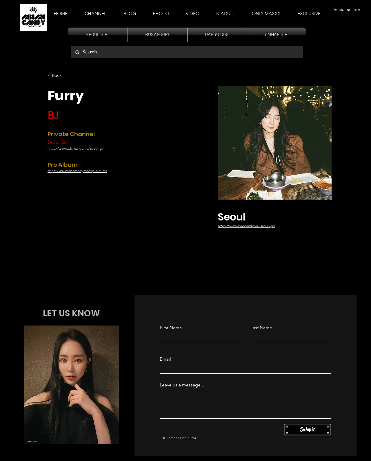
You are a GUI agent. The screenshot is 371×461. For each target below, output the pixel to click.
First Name (171, 328)
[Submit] (307, 429)
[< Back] (59, 75)
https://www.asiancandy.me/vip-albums (77, 171)
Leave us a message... (182, 385)
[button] (225, 11)
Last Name (261, 328)
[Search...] (187, 52)
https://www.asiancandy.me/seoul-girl (76, 149)
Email (165, 359)
